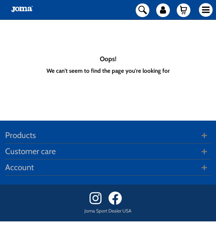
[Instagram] (98, 203)
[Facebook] (117, 203)
